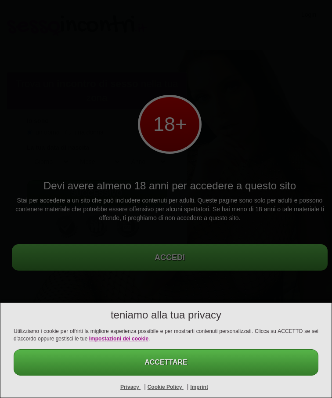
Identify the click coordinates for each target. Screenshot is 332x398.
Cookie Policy (166, 387)
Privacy (130, 387)
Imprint (199, 387)
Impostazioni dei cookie (118, 339)
